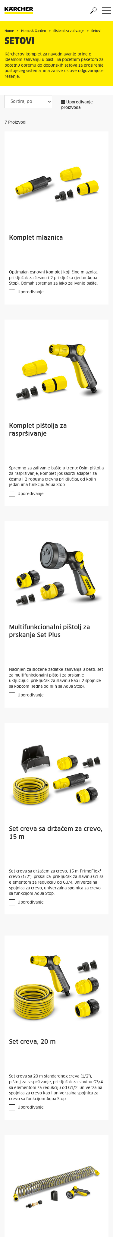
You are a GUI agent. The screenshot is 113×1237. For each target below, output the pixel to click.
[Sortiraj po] (28, 101)
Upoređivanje (30, 292)
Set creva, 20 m (32, 1042)
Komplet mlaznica (36, 238)
